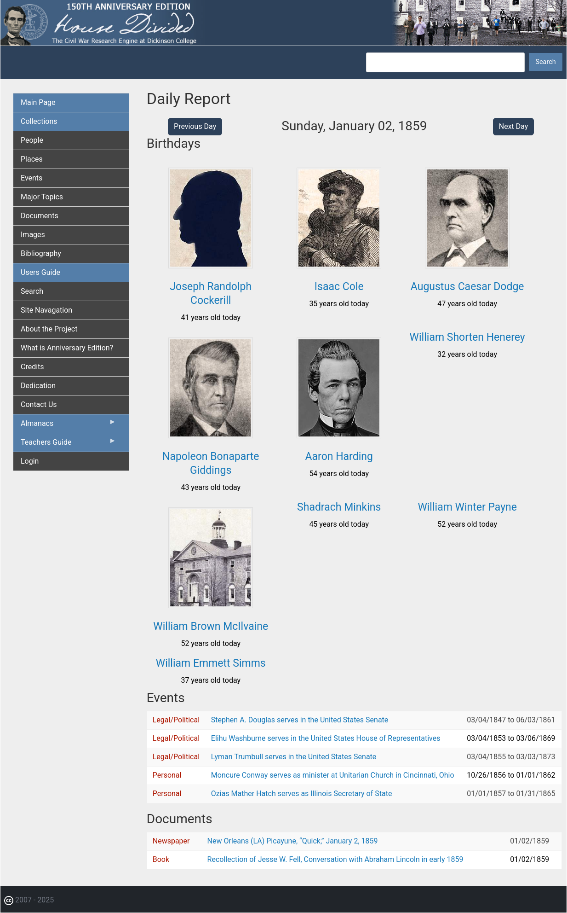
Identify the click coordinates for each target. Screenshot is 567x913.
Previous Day (195, 126)
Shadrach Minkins (339, 507)
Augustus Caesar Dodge (467, 286)
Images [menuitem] (33, 234)
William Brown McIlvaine (210, 626)
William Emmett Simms (211, 663)
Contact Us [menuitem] (39, 404)
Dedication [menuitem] (38, 385)
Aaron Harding (339, 456)
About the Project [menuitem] (49, 329)
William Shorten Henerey (467, 337)
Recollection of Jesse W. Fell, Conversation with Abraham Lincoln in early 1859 (335, 859)
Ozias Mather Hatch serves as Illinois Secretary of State (301, 793)
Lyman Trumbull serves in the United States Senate (293, 756)
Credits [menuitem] (32, 366)
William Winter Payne (467, 507)
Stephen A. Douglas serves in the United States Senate (299, 719)
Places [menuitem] (32, 159)
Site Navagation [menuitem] (46, 310)
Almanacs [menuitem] (68, 425)
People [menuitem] (32, 140)
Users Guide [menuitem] (40, 272)
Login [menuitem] (30, 461)
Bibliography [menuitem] (41, 253)
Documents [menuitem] (39, 215)
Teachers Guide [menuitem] (68, 444)
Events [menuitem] (31, 178)
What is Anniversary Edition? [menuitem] (67, 347)
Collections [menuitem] (39, 121)
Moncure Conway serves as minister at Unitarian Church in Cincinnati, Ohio (332, 775)
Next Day (513, 126)
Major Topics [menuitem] (42, 196)
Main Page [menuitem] (38, 102)
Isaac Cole (339, 286)
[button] (210, 265)
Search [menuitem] (32, 291)
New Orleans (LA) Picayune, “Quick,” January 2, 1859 (292, 841)
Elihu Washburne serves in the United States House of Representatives (326, 738)
